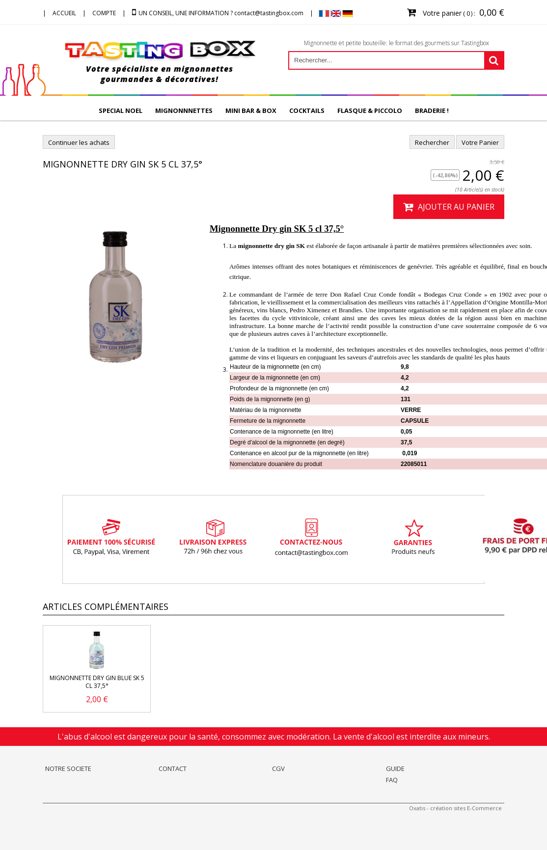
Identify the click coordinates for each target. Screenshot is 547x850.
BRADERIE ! (432, 110)
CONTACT (173, 768)
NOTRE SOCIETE (68, 768)
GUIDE (395, 768)
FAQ (392, 779)
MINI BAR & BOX (250, 110)
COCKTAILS (307, 110)
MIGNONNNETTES (184, 110)
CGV (278, 768)
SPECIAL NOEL (120, 110)
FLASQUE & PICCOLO (369, 110)
